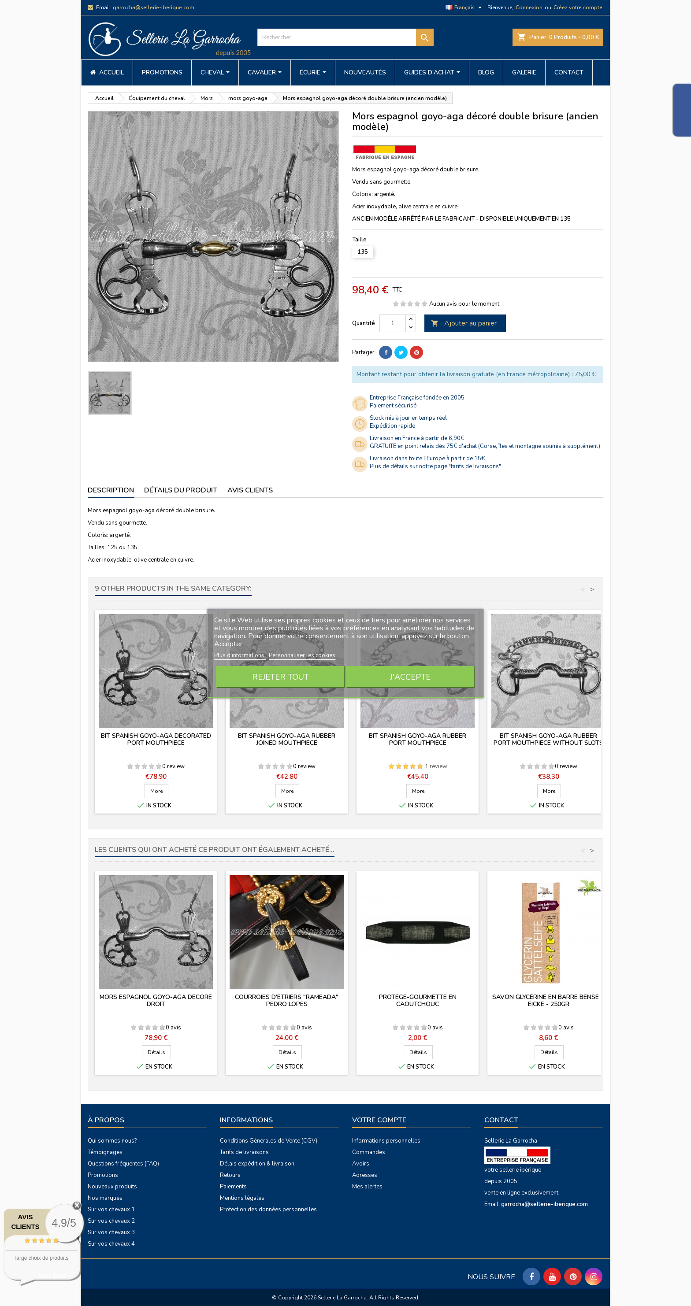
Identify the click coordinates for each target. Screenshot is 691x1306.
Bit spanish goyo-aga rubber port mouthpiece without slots (548, 739)
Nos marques (105, 1198)
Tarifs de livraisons (244, 1152)
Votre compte (379, 1120)
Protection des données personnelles (268, 1210)
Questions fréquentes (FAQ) (123, 1164)
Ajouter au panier (464, 323)
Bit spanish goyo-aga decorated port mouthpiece (156, 739)
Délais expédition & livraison (257, 1164)
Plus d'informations (240, 655)
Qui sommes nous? (112, 1141)
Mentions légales (242, 1198)
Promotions (103, 1175)
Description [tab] (111, 490)
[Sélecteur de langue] (465, 7)
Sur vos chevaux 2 (111, 1221)
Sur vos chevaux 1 (111, 1210)
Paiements (233, 1187)
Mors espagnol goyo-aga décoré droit (156, 1000)
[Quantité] (392, 323)
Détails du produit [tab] (180, 490)
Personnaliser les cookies (302, 655)
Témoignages (105, 1152)
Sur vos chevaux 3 (111, 1232)
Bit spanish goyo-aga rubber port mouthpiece (417, 739)
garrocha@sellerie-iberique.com (153, 7)
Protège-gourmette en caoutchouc (418, 1000)
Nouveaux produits (112, 1187)
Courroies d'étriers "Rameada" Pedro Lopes (286, 1000)
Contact (501, 1120)
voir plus (53, 1275)
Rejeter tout (280, 677)
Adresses (364, 1175)
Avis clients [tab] (250, 490)
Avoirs (360, 1164)
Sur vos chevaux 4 (111, 1244)
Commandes (368, 1152)
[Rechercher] (345, 37)
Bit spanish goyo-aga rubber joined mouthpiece (286, 739)
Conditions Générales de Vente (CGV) (268, 1141)
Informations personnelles (386, 1141)
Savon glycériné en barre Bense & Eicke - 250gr (548, 1000)
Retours (230, 1175)
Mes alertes (367, 1187)
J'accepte (410, 677)
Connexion (529, 7)
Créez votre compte (578, 7)
